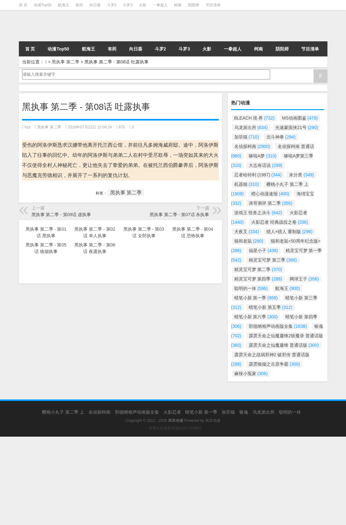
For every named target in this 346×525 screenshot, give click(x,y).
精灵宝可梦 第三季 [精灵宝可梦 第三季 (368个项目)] (273, 259)
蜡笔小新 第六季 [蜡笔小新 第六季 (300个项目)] (256, 316)
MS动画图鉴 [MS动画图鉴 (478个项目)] (300, 118)
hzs (28, 127)
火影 (142, 5)
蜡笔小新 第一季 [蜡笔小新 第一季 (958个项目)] (256, 297)
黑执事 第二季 (65, 61)
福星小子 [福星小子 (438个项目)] (263, 250)
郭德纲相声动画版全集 (137, 412)
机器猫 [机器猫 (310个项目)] (246, 184)
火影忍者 (172, 412)
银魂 (243, 412)
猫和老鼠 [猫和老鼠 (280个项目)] (249, 241)
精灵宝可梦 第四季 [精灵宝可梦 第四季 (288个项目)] (258, 278)
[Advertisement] (173, 481)
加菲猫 (228, 412)
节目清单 (213, 5)
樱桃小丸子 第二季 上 (63, 412)
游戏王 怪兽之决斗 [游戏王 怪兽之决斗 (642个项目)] (258, 212)
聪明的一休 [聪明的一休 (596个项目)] (251, 288)
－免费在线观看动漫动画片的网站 (173, 428)
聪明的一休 (290, 412)
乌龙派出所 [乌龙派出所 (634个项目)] (251, 127)
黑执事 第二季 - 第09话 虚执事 (61, 214)
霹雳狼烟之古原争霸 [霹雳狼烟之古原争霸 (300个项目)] (274, 364)
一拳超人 (160, 5)
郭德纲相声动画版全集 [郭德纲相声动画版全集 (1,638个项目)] (278, 326)
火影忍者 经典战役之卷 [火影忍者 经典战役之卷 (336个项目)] (279, 222)
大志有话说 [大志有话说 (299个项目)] (265, 165)
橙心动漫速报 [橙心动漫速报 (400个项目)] (270, 193)
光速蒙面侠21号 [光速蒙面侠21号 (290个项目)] (296, 127)
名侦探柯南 (99, 412)
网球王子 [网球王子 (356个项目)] (304, 278)
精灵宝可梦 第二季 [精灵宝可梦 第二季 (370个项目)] (258, 269)
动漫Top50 (43, 5)
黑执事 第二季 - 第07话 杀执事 (179, 214)
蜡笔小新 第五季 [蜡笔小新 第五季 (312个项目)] (270, 307)
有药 (79, 5)
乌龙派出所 (263, 412)
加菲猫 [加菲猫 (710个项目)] (246, 136)
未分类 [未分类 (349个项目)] (301, 174)
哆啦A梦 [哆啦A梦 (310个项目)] (262, 155)
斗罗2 (112, 5)
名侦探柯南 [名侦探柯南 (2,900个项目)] (252, 146)
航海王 (63, 5)
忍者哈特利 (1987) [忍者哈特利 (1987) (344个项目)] (258, 174)
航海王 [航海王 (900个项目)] (287, 288)
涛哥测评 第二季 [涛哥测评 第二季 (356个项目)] (270, 203)
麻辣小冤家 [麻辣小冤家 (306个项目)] (251, 373)
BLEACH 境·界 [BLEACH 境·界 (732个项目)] (254, 118)
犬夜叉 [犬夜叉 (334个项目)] (246, 231)
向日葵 (95, 5)
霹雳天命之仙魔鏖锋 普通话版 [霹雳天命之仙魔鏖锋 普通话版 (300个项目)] (284, 345)
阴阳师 (193, 5)
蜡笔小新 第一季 (201, 412)
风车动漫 (212, 420)
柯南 (178, 5)
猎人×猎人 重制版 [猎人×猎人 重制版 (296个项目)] (289, 231)
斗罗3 (128, 5)
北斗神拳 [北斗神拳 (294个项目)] (281, 136)
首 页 (23, 5)
